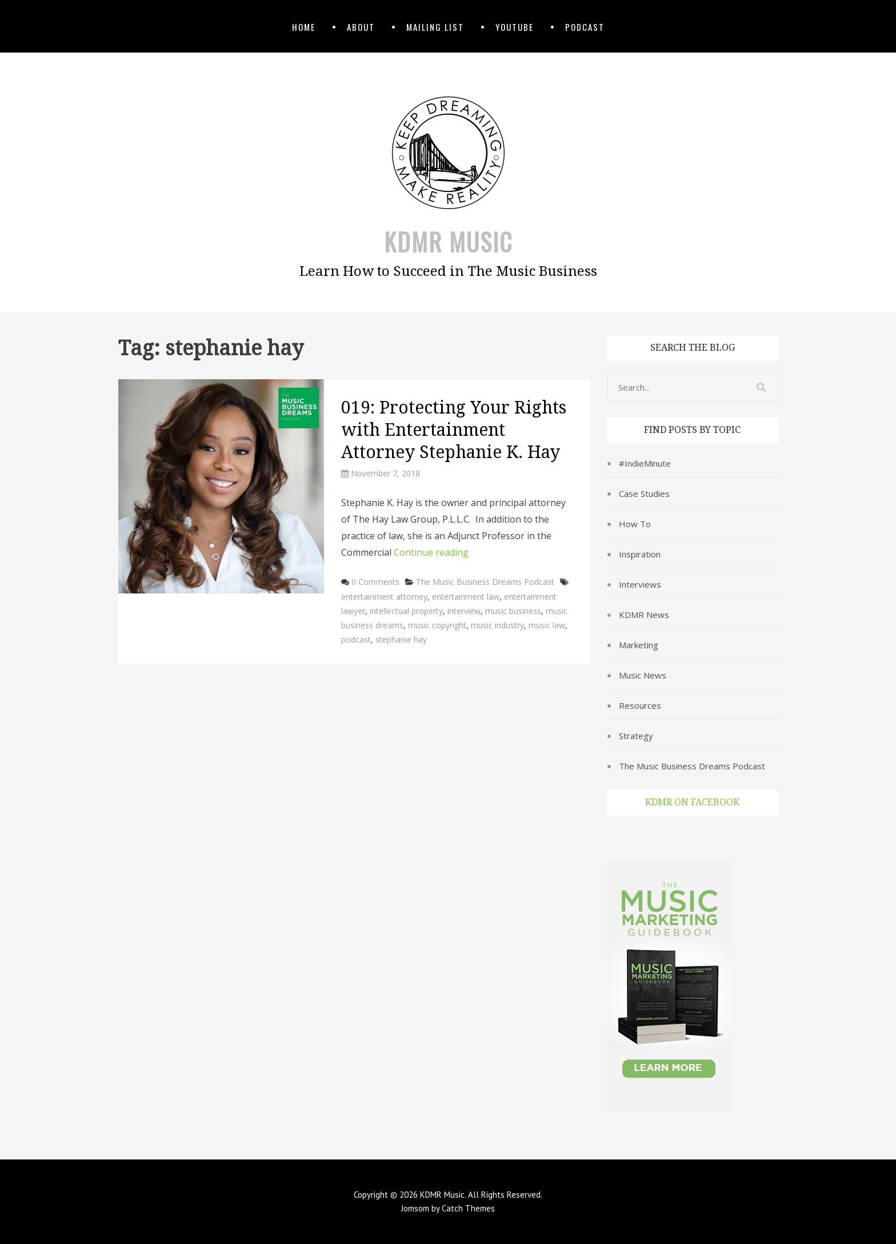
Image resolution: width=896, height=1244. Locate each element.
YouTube (514, 27)
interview (464, 610)
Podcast (585, 27)
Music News (642, 675)
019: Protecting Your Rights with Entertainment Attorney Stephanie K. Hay (453, 430)
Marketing (638, 645)
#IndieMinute (645, 463)
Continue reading (431, 552)
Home (303, 27)
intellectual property (406, 610)
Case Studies (644, 493)
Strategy (636, 735)
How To (635, 523)
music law (547, 625)
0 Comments (375, 581)
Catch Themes (468, 1208)
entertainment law (465, 596)
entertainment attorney (384, 596)
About (361, 27)
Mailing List (435, 27)
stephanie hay (401, 639)
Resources (640, 705)
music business (513, 610)
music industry (497, 625)
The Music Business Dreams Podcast (485, 581)
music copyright (437, 625)
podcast (356, 639)
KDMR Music (448, 241)
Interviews (640, 584)
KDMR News (644, 614)
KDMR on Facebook (692, 802)
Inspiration (640, 554)
